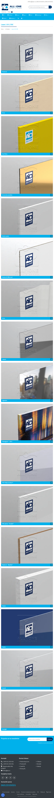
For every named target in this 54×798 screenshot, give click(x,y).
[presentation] (42, 747)
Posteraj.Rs (23, 764)
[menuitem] (3, 15)
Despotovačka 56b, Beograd (7, 767)
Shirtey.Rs (22, 768)
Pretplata (50, 739)
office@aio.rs (5, 770)
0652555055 (8, 785)
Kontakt (39, 764)
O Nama (39, 761)
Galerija (39, 766)
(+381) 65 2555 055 (7, 761)
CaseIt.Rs (22, 766)
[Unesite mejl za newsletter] (37, 739)
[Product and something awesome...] (40, 7)
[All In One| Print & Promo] (11, 7)
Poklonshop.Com (24, 761)
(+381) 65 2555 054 (7, 764)
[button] (2, 795)
